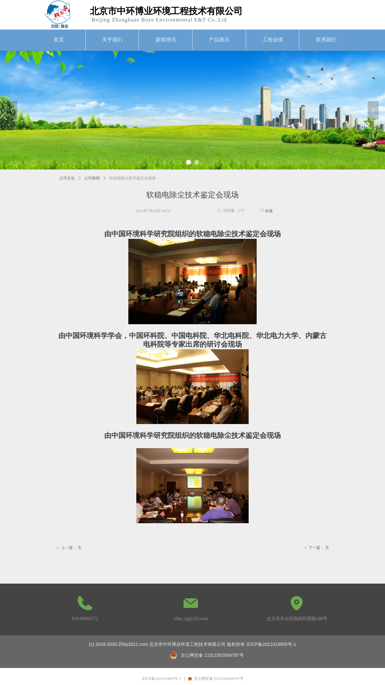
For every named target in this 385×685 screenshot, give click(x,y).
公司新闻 (92, 178)
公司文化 (67, 178)
